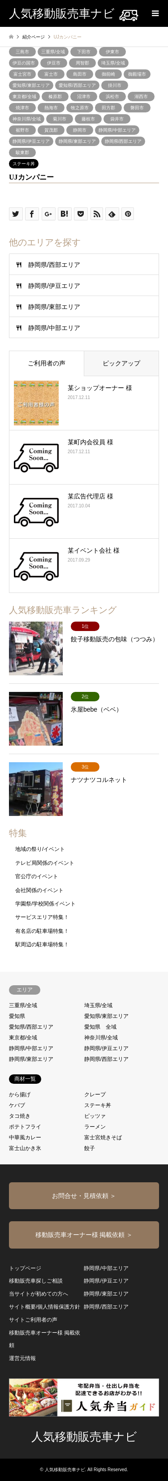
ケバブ (17, 1105)
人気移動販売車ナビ (84, 1436)
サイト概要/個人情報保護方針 (44, 1307)
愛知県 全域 (100, 1027)
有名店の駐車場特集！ (42, 931)
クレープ (95, 1094)
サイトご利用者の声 (33, 1320)
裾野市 (22, 130)
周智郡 (82, 62)
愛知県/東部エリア (31, 85)
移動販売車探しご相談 (36, 1281)
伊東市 (112, 51)
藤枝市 (88, 118)
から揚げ (19, 1094)
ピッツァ (95, 1116)
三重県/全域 (53, 51)
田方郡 (108, 107)
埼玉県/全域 (113, 62)
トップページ (25, 1268)
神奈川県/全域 (27, 118)
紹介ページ (33, 36)
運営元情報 (22, 1358)
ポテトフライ (25, 1127)
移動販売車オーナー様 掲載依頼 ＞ (84, 1234)
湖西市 (141, 96)
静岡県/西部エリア (123, 141)
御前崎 (108, 74)
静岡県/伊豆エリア (31, 141)
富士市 (51, 74)
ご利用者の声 (46, 363)
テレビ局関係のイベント (44, 863)
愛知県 (17, 1016)
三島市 (22, 51)
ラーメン (95, 1127)
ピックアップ (121, 363)
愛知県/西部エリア (77, 85)
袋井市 (117, 118)
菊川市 (59, 118)
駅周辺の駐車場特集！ (42, 944)
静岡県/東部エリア (77, 141)
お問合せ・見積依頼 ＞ (84, 1195)
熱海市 (51, 107)
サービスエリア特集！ (42, 917)
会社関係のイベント (39, 890)
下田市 (83, 51)
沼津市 (83, 96)
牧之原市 (80, 107)
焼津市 (22, 107)
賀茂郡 (51, 130)
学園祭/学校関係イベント (45, 904)
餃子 (89, 1148)
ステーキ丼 (24, 163)
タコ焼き (19, 1116)
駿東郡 (22, 152)
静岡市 (79, 130)
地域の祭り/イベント (40, 849)
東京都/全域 (24, 96)
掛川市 (114, 85)
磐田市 (137, 107)
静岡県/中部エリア (117, 130)
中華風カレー (25, 1137)
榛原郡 (55, 96)
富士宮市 (22, 74)
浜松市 (112, 96)
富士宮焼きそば (103, 1137)
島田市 (79, 74)
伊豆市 (53, 62)
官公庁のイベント (36, 876)
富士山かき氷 (25, 1148)
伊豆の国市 (24, 62)
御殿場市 (137, 74)
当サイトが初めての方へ (38, 1294)
